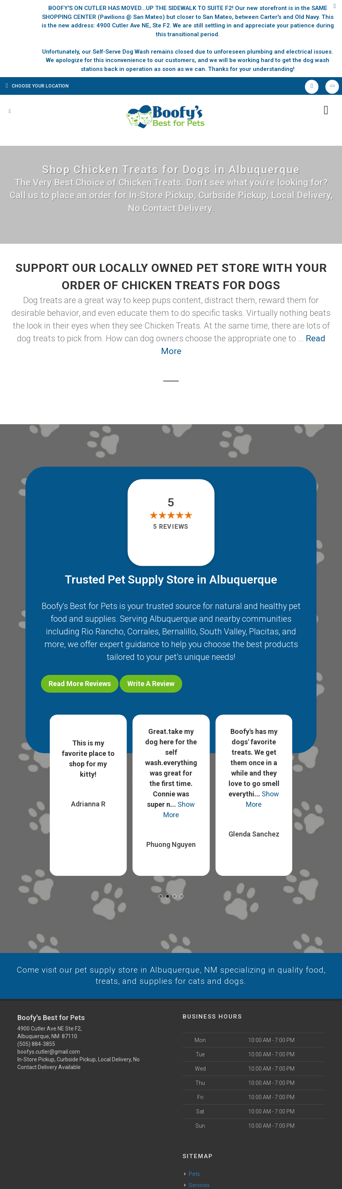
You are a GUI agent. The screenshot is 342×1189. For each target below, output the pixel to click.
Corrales (143, 631)
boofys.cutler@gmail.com (48, 1050)
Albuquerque (173, 619)
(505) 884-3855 (36, 1042)
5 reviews (170, 527)
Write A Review (150, 684)
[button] (161, 894)
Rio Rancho (102, 631)
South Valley (222, 631)
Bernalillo (179, 631)
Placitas (264, 631)
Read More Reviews (80, 684)
